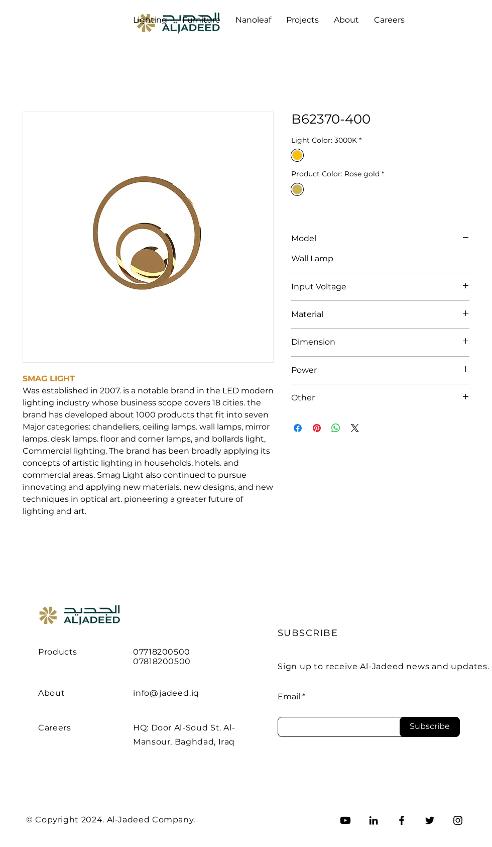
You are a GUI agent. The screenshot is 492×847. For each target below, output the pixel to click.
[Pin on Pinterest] (317, 428)
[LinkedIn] (373, 820)
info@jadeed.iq (166, 693)
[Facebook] (402, 820)
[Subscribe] (430, 727)
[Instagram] (458, 820)
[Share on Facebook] (298, 428)
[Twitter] (430, 820)
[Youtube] (345, 820)
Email (289, 697)
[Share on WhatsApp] (336, 428)
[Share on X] (355, 428)
